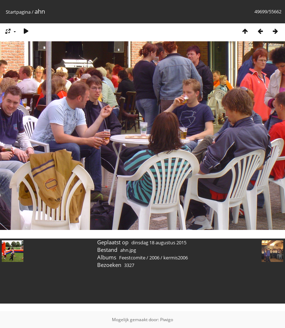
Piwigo (166, 320)
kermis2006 (175, 257)
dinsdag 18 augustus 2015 (158, 242)
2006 (154, 257)
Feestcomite (132, 257)
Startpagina (18, 12)
